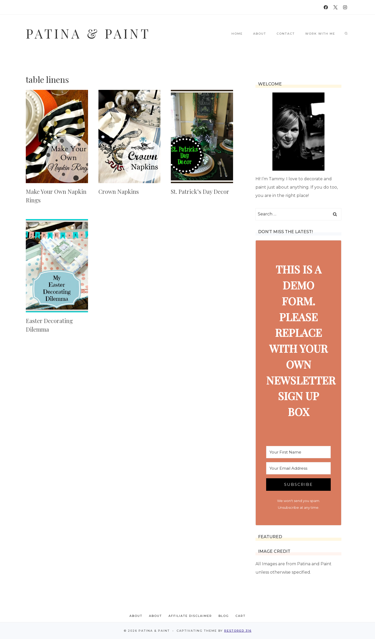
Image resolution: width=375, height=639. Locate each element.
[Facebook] (326, 7)
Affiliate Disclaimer (190, 616)
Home (237, 33)
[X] (335, 7)
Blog (223, 616)
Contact (286, 33)
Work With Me (320, 33)
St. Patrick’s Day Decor (200, 191)
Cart (240, 616)
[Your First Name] (298, 452)
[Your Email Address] (298, 468)
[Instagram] (345, 7)
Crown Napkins (118, 191)
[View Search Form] (346, 33)
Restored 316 (238, 630)
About (259, 33)
